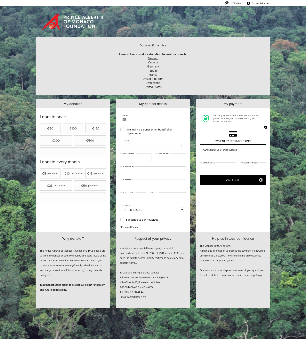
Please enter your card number (220, 150)
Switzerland (153, 83)
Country (128, 205)
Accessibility (258, 3)
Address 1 (128, 167)
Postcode (128, 192)
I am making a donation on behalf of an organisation (149, 132)
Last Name (163, 154)
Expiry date (209, 163)
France (153, 75)
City (155, 192)
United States (153, 87)
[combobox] (153, 145)
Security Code (250, 163)
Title (126, 141)
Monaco (153, 58)
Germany (153, 66)
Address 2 (128, 179)
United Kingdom (153, 79)
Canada (153, 62)
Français (236, 3)
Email (126, 115)
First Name (129, 154)
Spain (153, 70)
